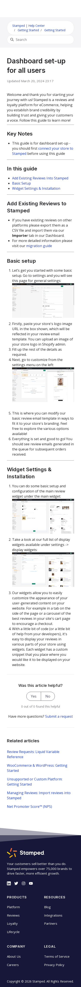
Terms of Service (57, 956)
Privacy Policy (54, 965)
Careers (13, 965)
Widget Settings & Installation (36, 188)
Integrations (53, 915)
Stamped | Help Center (28, 26)
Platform (13, 907)
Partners (50, 923)
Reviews (13, 915)
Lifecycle (13, 932)
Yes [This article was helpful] (34, 696)
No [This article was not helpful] (47, 696)
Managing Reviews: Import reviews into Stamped (39, 795)
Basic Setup (21, 183)
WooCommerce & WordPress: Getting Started (37, 768)
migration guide (39, 245)
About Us (14, 956)
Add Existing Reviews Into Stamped (40, 178)
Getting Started (28, 30)
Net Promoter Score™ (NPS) (29, 806)
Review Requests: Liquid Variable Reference (33, 754)
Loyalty (12, 923)
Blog (47, 907)
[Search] (40, 39)
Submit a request (59, 716)
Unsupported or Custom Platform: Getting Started (34, 782)
